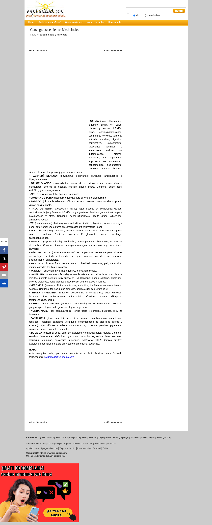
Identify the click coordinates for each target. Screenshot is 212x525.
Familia (108, 437)
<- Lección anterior (38, 50)
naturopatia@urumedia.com (59, 357)
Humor (144, 437)
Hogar (126, 437)
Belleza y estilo (53, 437)
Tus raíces (135, 437)
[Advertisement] (89, 45)
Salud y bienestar (89, 437)
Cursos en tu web (74, 22)
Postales (76, 443)
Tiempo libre (74, 437)
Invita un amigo (84, 448)
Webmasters (100, 443)
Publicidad (111, 443)
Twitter (105, 448)
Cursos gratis (53, 443)
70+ (168, 437)
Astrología (117, 437)
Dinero (65, 437)
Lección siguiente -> (112, 50)
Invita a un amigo (95, 22)
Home (31, 22)
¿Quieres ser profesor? (50, 22)
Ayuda (29, 448)
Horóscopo (41, 443)
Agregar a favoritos (49, 448)
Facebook (97, 448)
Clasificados (87, 443)
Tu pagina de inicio (67, 448)
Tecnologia (161, 437)
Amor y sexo (40, 437)
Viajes (101, 437)
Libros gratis (114, 22)
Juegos (151, 437)
